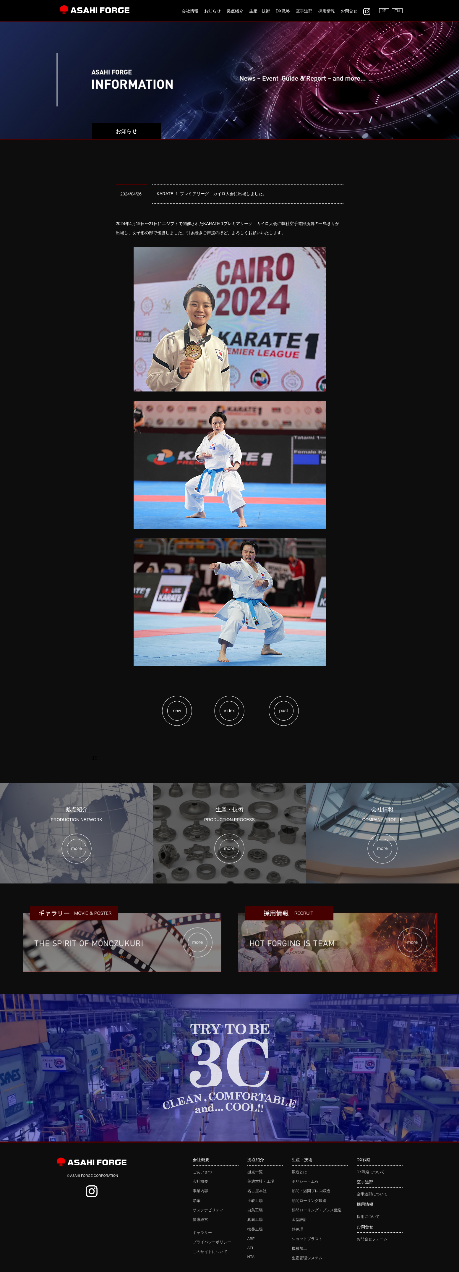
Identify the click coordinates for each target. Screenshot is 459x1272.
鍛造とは (299, 1172)
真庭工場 (255, 1219)
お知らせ (212, 11)
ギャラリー (202, 1232)
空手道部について (372, 1194)
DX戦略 (283, 11)
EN (397, 11)
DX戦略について (371, 1172)
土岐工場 (255, 1200)
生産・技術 (259, 11)
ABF (251, 1239)
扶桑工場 (255, 1229)
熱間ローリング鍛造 (309, 1200)
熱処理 (297, 1229)
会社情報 (190, 11)
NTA (251, 1257)
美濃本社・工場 (260, 1181)
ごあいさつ (202, 1172)
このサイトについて (210, 1252)
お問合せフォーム (372, 1239)
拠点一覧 (255, 1172)
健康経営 (200, 1219)
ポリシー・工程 (305, 1181)
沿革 (196, 1200)
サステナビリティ (208, 1210)
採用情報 (326, 11)
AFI (250, 1248)
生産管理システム (307, 1258)
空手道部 (304, 11)
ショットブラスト (307, 1239)
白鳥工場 (255, 1210)
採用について (368, 1216)
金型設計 (299, 1219)
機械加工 (299, 1248)
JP (384, 11)
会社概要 (200, 1181)
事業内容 (200, 1191)
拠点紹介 (235, 11)
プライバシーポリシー (212, 1242)
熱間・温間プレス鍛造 (311, 1191)
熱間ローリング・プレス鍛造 (317, 1210)
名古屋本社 (257, 1191)
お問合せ (349, 11)
